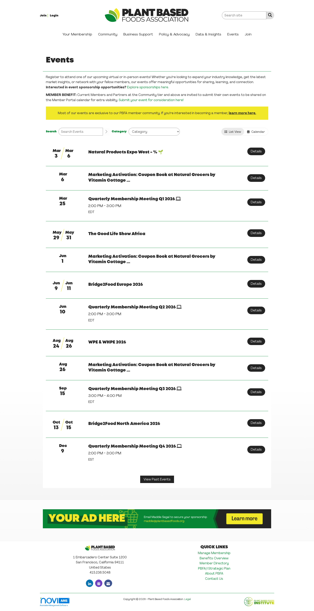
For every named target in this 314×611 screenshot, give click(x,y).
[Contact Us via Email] (108, 583)
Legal (187, 599)
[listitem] (44, 15)
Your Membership (77, 34)
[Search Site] (269, 15)
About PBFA (214, 573)
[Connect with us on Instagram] (98, 583)
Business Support (138, 34)
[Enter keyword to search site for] (244, 15)
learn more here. (242, 113)
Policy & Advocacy (174, 34)
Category (119, 131)
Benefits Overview (214, 558)
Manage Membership (214, 553)
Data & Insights (208, 34)
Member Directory (214, 563)
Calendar (256, 132)
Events (233, 34)
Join (248, 34)
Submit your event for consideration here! (151, 100)
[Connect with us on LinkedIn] (89, 583)
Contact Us (214, 579)
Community (107, 34)
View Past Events (157, 479)
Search (51, 131)
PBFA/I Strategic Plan (214, 568)
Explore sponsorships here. (148, 87)
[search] (106, 132)
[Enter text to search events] (80, 132)
